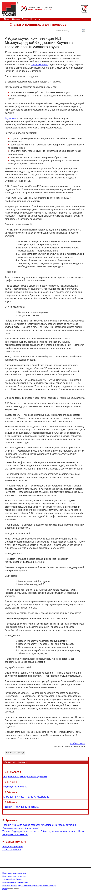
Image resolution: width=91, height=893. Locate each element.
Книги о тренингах (11, 849)
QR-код (5, 889)
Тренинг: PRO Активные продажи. (21, 807)
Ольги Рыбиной (39, 64)
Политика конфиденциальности (14, 873)
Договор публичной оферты (12, 879)
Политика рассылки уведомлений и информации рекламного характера (29, 885)
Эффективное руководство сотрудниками (25, 776)
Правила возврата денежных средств (16, 882)
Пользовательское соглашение (14, 876)
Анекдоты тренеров (12, 846)
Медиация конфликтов (15, 786)
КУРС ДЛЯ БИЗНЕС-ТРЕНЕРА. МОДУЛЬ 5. (26, 796)
